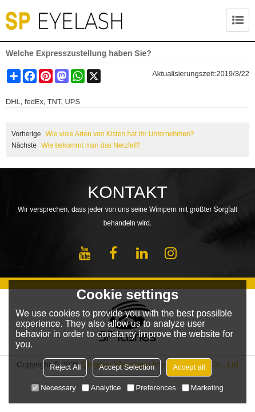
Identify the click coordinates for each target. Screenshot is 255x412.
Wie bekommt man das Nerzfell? (90, 145)
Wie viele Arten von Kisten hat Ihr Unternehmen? (120, 134)
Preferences (151, 387)
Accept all (189, 367)
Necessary (53, 387)
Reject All (65, 367)
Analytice (101, 387)
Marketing (203, 387)
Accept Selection (126, 367)
